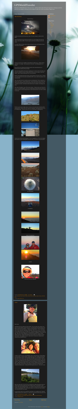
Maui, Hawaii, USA (21, 298)
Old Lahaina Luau (34, 395)
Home (30, 400)
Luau (22, 395)
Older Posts (43, 400)
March (52, 23)
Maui (30, 395)
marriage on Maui (26, 395)
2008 (50, 32)
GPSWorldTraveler (24, 5)
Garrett (51, 17)
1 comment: (30, 394)
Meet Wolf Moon (18, 16)
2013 (50, 22)
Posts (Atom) (21, 402)
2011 (50, 29)
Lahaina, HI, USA (20, 396)
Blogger (48, 406)
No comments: (30, 294)
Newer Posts (17, 400)
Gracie (16, 302)
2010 (50, 31)
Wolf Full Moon (39, 395)
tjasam (42, 406)
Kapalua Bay (19, 395)
